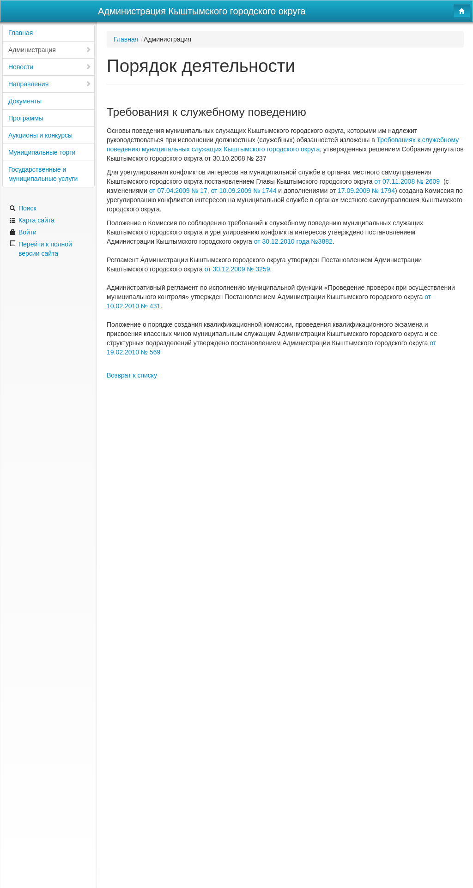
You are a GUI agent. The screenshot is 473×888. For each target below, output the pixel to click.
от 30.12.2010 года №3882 (293, 241)
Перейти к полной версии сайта (40, 248)
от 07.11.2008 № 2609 (408, 181)
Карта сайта (32, 220)
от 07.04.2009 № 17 (178, 190)
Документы (25, 101)
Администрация (49, 50)
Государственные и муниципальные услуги (43, 174)
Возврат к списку (132, 375)
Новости (49, 67)
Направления (49, 84)
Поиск (22, 208)
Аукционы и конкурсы (40, 135)
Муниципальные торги (41, 152)
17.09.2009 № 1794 (366, 190)
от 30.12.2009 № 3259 (237, 269)
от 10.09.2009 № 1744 (245, 190)
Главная (20, 32)
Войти (22, 232)
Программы (25, 118)
